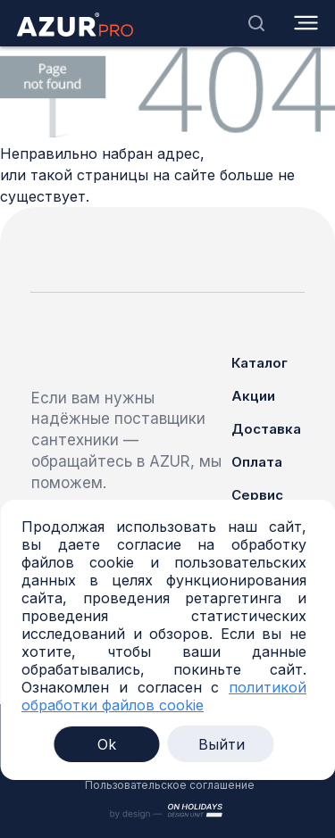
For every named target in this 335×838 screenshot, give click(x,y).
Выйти (221, 744)
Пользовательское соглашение (170, 785)
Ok (106, 744)
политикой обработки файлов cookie (163, 696)
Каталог (259, 362)
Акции (253, 395)
